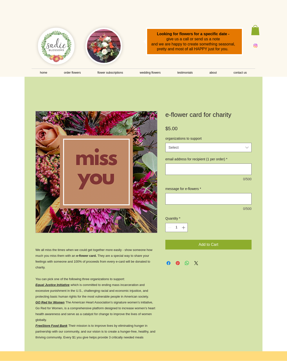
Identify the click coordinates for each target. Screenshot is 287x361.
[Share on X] (196, 263)
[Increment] (184, 227)
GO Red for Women (50, 302)
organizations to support (183, 138)
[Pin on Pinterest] (178, 263)
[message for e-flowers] (208, 198)
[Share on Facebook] (168, 263)
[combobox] (208, 147)
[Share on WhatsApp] (187, 263)
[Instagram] (255, 45)
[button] (255, 30)
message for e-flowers (183, 189)
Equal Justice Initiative (52, 285)
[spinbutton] (176, 227)
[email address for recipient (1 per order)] (208, 169)
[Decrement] (169, 227)
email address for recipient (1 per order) (196, 159)
